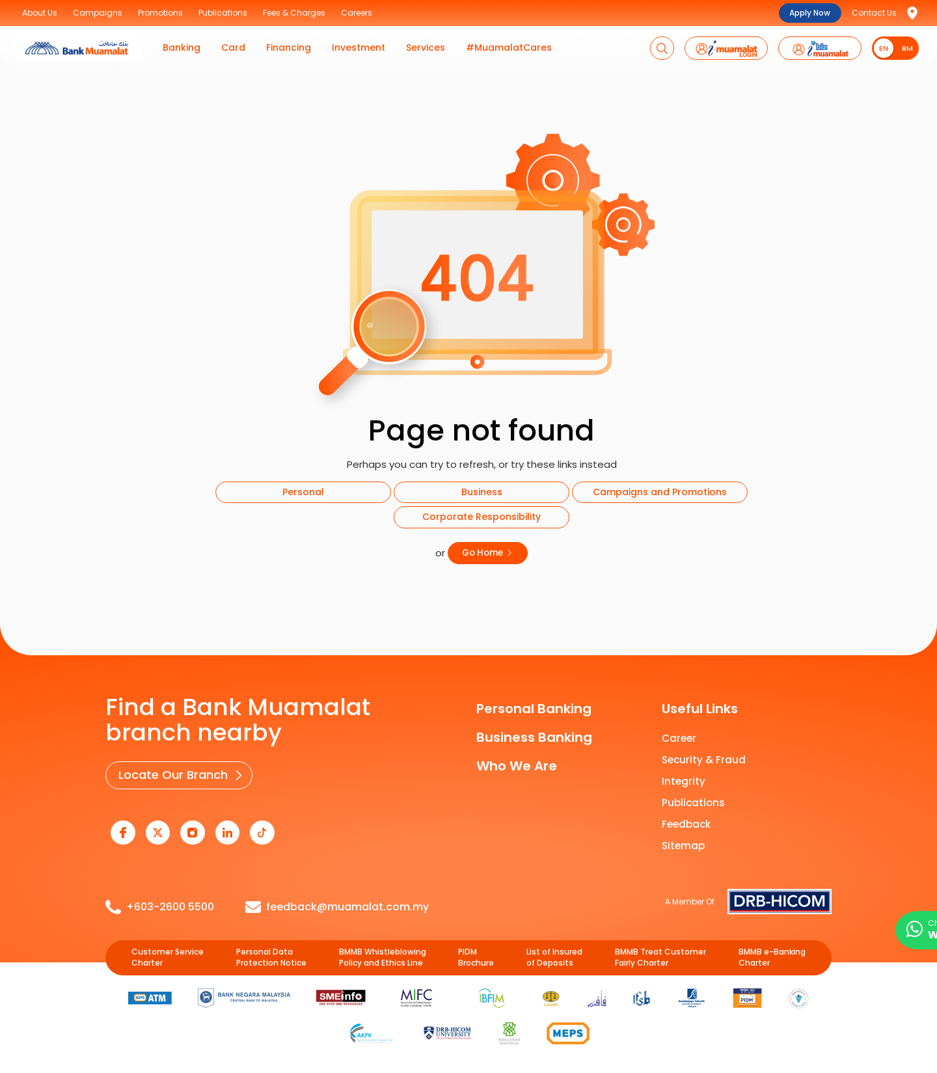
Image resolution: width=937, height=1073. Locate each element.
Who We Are (516, 765)
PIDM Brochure (476, 955)
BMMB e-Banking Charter (772, 955)
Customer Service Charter (167, 955)
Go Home (488, 553)
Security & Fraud (704, 759)
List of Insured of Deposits (554, 955)
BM (907, 48)
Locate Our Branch (172, 774)
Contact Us (874, 12)
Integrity (683, 780)
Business (481, 491)
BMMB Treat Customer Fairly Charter (660, 955)
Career (679, 737)
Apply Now (809, 12)
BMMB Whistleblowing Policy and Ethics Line (382, 955)
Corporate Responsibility (481, 516)
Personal (303, 491)
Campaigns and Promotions (660, 491)
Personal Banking (533, 708)
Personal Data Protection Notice (271, 955)
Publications (693, 802)
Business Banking (534, 736)
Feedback (686, 823)
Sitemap (683, 845)
